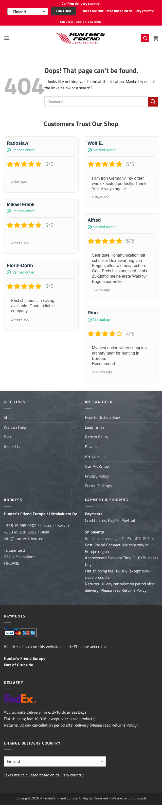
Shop (8, 417)
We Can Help (15, 427)
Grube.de (25, 665)
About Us (12, 446)
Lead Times (94, 427)
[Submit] (153, 101)
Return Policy (96, 437)
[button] (7, 38)
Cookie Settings (98, 486)
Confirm (63, 11)
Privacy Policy (97, 476)
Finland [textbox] (19, 12)
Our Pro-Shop (97, 466)
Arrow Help (94, 456)
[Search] (145, 38)
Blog (7, 437)
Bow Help (93, 446)
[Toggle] (74, 427)
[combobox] (27, 11)
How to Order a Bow (102, 417)
